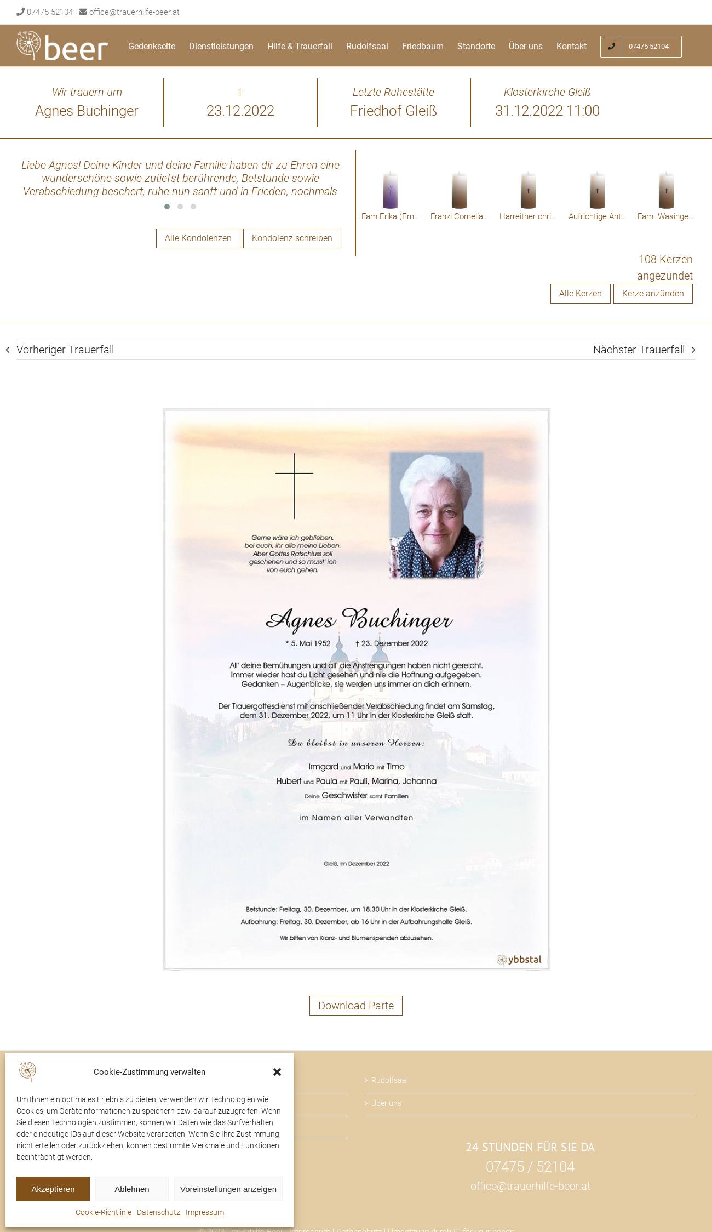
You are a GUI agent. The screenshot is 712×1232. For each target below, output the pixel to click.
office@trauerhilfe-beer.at (134, 12)
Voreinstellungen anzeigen (228, 1189)
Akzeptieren (52, 1189)
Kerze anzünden (653, 293)
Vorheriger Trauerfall (65, 349)
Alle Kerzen (580, 293)
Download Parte (356, 1005)
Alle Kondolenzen (198, 238)
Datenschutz (158, 1212)
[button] (277, 1071)
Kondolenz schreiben (292, 238)
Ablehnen (131, 1189)
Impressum (205, 1212)
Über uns (386, 1103)
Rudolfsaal (389, 1080)
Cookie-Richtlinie (103, 1212)
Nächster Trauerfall (639, 349)
